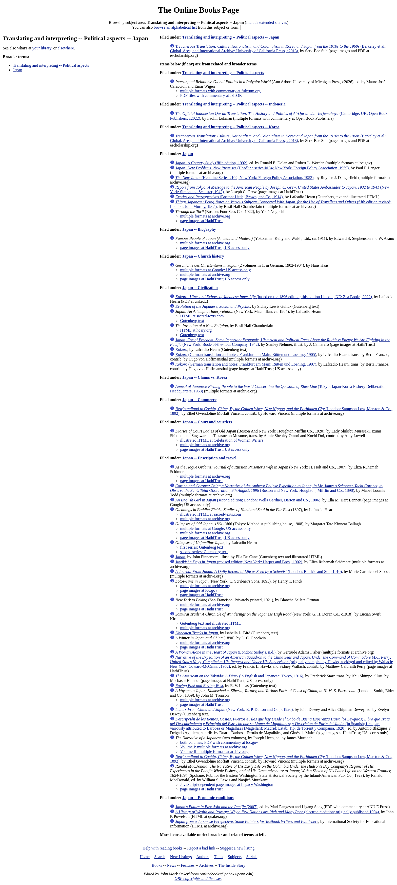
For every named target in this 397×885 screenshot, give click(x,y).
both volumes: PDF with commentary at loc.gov (219, 742)
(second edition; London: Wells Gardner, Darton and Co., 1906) (247, 500)
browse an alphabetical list (175, 27)
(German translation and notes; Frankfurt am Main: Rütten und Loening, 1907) (245, 364)
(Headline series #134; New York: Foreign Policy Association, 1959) (262, 168)
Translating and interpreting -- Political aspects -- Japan (230, 37)
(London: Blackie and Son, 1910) (258, 571)
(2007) (216, 807)
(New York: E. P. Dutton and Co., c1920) (234, 709)
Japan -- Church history (203, 256)
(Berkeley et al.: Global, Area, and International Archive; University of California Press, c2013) (278, 48)
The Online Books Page (198, 9)
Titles (218, 857)
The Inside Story (231, 865)
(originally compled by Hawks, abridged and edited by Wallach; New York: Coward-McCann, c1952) (281, 662)
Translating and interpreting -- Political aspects (51, 65)
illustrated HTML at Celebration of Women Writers (221, 440)
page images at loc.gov (198, 590)
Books (157, 865)
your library (41, 48)
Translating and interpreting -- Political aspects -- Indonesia (234, 104)
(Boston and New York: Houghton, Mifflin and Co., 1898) (276, 488)
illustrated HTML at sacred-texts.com (210, 514)
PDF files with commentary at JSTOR (211, 95)
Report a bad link (201, 848)
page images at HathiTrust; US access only (214, 247)
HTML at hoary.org (196, 330)
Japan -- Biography (199, 229)
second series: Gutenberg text (204, 552)
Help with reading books (163, 848)
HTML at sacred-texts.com (202, 316)
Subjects (235, 857)
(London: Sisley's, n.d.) (225, 652)
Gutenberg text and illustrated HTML (210, 623)
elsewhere (66, 48)
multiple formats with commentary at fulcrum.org (220, 91)
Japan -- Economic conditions (207, 798)
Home (145, 857)
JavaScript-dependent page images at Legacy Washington (226, 784)
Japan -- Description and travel (209, 458)
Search (160, 857)
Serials (251, 857)
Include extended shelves (266, 22)
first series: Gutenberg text (201, 547)
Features (187, 865)
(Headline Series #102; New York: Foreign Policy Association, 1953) (244, 177)
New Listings (181, 857)
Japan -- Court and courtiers (207, 422)
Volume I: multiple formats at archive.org (213, 747)
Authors (202, 857)
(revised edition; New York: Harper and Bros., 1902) (238, 562)
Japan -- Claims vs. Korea (204, 377)
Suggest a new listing (237, 848)
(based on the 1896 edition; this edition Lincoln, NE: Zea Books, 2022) (273, 297)
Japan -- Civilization (200, 287)
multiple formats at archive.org (205, 216)
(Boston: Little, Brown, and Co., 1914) (229, 197)
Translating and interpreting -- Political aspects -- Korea (231, 127)
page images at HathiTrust (201, 221)
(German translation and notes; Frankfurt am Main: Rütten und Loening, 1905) (245, 354)
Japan (17, 70)
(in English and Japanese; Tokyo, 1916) (239, 676)
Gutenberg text (192, 320)
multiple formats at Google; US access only (215, 270)
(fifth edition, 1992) (211, 163)
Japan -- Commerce (199, 400)
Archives (206, 865)
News (171, 865)
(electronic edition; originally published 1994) (277, 812)
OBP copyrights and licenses (197, 878)
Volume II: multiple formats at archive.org (214, 751)
